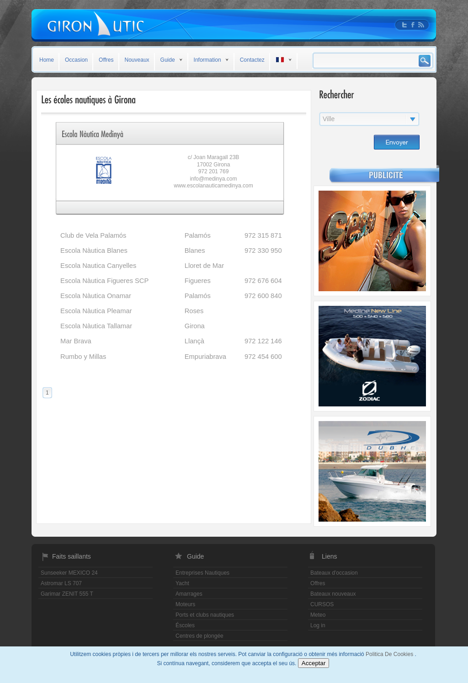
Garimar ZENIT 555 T (67, 594)
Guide (167, 60)
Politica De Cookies (390, 654)
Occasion (76, 60)
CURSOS (322, 604)
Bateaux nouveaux (333, 594)
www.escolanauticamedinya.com (213, 185)
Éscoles (185, 625)
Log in (317, 625)
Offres (106, 60)
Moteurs (185, 604)
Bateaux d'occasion (334, 573)
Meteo (317, 615)
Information (207, 60)
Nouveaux (137, 60)
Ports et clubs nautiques (205, 615)
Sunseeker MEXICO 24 (69, 573)
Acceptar (314, 663)
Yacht (182, 583)
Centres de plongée (199, 636)
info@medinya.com (213, 179)
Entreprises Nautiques (202, 573)
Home (46, 60)
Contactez (252, 60)
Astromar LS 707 (61, 583)
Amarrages (189, 594)
